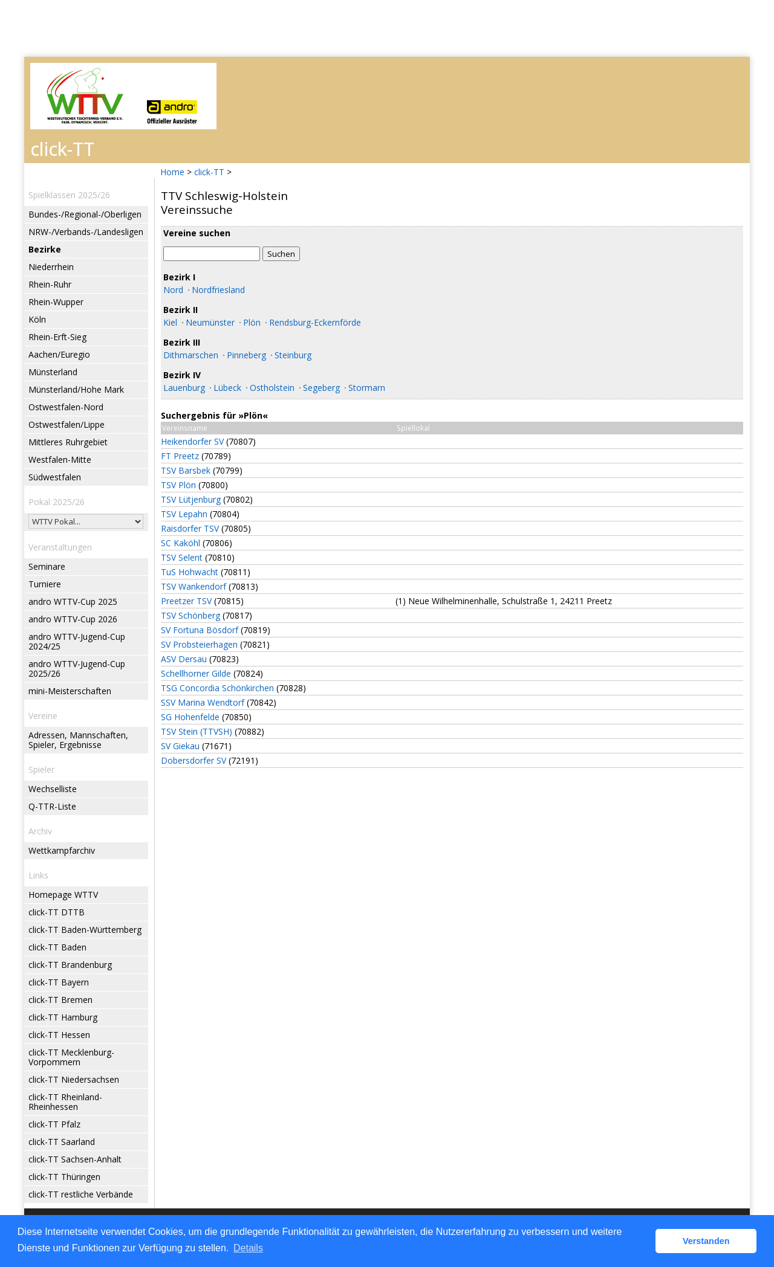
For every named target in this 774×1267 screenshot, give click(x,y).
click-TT (209, 172)
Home (172, 172)
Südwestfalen (54, 477)
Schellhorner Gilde (196, 673)
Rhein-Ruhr (49, 284)
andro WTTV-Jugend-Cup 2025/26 (76, 668)
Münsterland (52, 372)
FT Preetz (180, 456)
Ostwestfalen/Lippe (66, 424)
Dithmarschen (190, 355)
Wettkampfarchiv (61, 850)
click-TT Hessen (59, 1034)
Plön (252, 322)
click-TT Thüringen (64, 1176)
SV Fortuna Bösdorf (199, 630)
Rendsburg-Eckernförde (315, 322)
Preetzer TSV (186, 601)
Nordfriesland (218, 289)
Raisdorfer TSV (190, 528)
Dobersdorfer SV (193, 760)
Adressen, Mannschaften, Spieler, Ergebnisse (78, 739)
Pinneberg (246, 355)
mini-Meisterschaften (69, 691)
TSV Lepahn (184, 514)
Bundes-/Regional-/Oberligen (84, 214)
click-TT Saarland (61, 1141)
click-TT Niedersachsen (73, 1079)
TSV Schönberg (190, 615)
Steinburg (293, 355)
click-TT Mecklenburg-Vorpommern (71, 1057)
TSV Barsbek (185, 470)
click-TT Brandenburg (70, 964)
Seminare (46, 566)
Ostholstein (272, 387)
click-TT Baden (57, 947)
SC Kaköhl (180, 543)
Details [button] (248, 1248)
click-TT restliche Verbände (80, 1194)
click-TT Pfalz (54, 1124)
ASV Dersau (184, 659)
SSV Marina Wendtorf (202, 702)
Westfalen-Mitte (59, 459)
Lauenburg (184, 387)
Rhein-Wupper (55, 302)
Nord (173, 289)
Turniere (44, 584)
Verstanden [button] (706, 1241)
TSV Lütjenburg (191, 499)
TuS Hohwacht (189, 572)
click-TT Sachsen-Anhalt (75, 1159)
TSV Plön (178, 485)
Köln (37, 319)
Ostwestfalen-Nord (65, 407)
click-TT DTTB (56, 912)
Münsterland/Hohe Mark (76, 389)
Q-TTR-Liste (52, 806)
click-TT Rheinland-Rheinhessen (65, 1101)
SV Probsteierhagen (199, 644)
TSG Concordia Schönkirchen (217, 688)
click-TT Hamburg (62, 1017)
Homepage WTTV (63, 894)
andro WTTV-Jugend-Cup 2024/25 (76, 641)
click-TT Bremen (60, 999)
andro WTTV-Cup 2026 (72, 619)
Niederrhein (51, 266)
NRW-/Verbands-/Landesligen (85, 231)
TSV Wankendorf (193, 586)
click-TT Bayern (58, 982)
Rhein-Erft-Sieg (57, 337)
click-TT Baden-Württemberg (84, 929)
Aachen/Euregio (59, 354)
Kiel (170, 322)
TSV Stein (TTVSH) (196, 731)
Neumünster (210, 322)
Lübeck (227, 387)
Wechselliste (52, 789)
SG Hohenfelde (190, 717)
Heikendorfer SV (192, 441)
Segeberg (321, 387)
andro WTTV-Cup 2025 (72, 601)
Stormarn (366, 387)
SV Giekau (180, 746)
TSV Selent (182, 557)
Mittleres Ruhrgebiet (68, 442)
